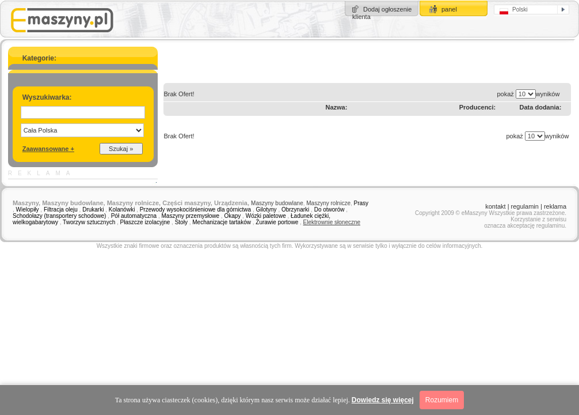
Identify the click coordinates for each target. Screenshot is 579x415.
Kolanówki (122, 209)
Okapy (232, 216)
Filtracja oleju (61, 209)
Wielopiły (27, 209)
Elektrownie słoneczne (332, 222)
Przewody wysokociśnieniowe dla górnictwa (195, 209)
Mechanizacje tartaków (221, 222)
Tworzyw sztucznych (89, 222)
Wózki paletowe (266, 216)
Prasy (361, 203)
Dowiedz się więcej (383, 400)
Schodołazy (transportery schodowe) (59, 216)
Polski (514, 10)
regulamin (525, 206)
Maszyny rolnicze (328, 203)
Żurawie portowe (277, 222)
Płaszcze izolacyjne (145, 222)
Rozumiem (441, 400)
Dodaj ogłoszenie (387, 9)
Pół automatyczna (134, 216)
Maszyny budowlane (277, 203)
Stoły (181, 222)
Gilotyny (266, 209)
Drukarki (93, 209)
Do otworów (329, 209)
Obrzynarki (295, 209)
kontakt (495, 206)
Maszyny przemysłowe (191, 216)
